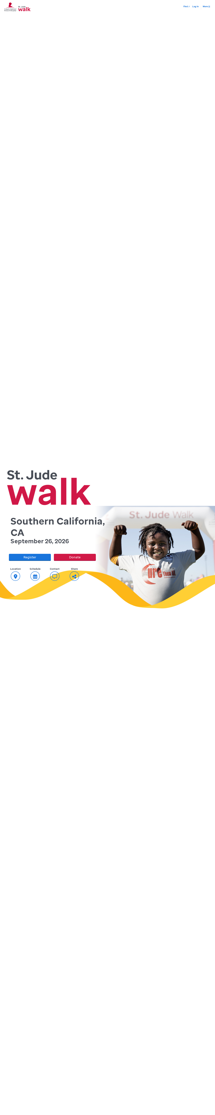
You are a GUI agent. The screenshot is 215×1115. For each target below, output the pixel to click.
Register (29, 557)
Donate (75, 557)
